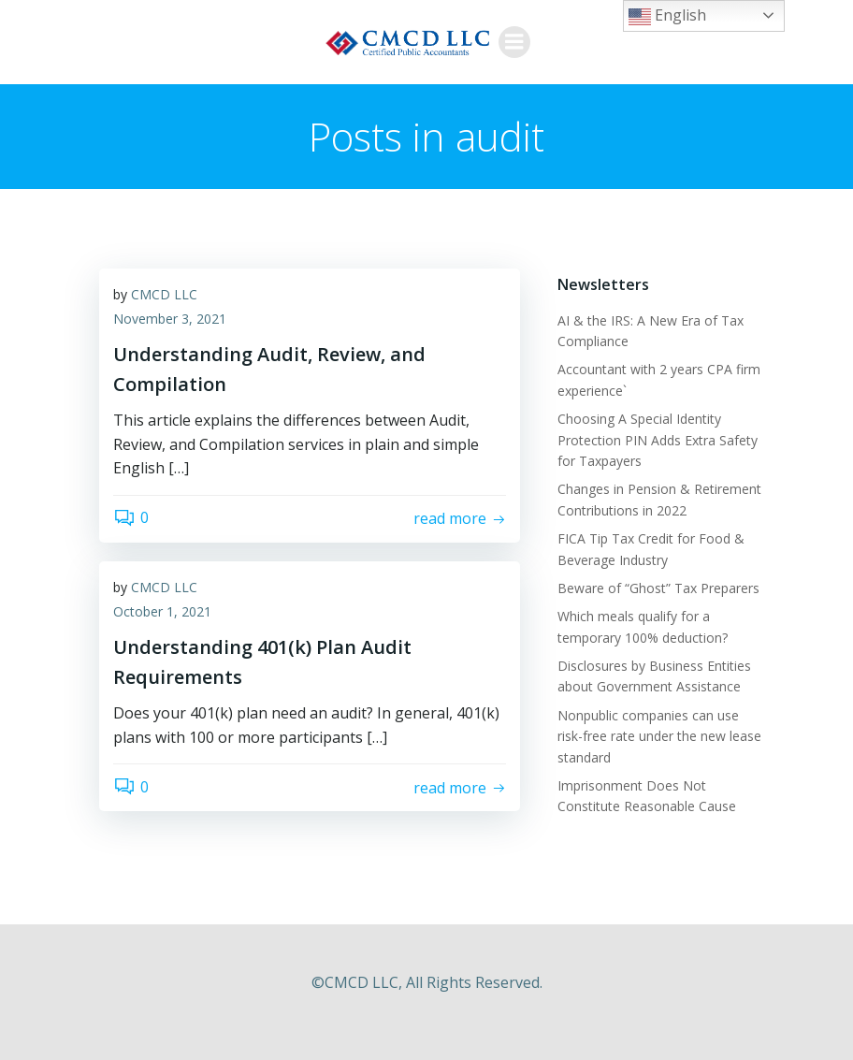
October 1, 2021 (162, 611)
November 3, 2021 (169, 318)
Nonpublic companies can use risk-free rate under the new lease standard (659, 736)
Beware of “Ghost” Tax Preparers (658, 588)
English (667, 16)
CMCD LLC (164, 294)
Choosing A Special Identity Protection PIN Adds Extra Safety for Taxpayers (657, 440)
